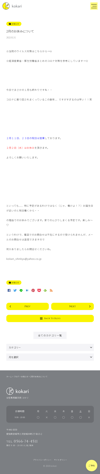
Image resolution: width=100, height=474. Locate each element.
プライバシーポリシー (42, 459)
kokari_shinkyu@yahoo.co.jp (24, 259)
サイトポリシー (60, 459)
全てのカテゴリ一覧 (50, 335)
